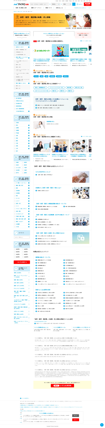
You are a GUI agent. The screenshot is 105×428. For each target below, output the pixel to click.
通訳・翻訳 (51, 340)
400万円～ (26, 249)
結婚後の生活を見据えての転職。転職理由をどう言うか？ (49, 243)
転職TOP (15, 11)
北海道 (57, 0)
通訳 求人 (54, 90)
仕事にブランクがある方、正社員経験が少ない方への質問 (49, 303)
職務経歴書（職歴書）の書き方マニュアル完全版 (47, 206)
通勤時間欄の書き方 (42, 278)
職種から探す (20, 11)
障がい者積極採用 (78, 373)
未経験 (22, 418)
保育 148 (18, 47)
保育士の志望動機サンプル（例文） (45, 222)
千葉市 (25, 167)
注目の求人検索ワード (41, 410)
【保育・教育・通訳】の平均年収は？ (45, 174)
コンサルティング (19, 213)
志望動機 (47, 405)
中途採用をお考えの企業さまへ (80, 7)
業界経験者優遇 (40, 373)
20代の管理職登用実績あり (58, 376)
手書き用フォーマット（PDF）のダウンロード (74, 281)
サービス (18, 198)
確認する (76, 419)
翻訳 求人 (70, 90)
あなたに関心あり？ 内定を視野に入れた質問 (74, 305)
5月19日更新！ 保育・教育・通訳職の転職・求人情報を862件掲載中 (78, 28)
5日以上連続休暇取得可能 (47, 376)
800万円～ (26, 254)
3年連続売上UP (43, 374)
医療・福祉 (52, 347)
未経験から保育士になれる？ (43, 190)
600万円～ (26, 251)
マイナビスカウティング (40, 321)
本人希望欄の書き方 (69, 265)
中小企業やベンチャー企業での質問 (72, 300)
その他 (17, 226)
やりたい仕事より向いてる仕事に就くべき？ (46, 235)
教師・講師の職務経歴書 (70, 206)
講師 (88, 340)
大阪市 (25, 170)
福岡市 (25, 172)
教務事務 (64, 341)
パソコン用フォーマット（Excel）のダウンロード (75, 284)
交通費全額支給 (65, 373)
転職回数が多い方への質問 (70, 303)
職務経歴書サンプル (32, 405)
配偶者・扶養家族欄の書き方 (71, 270)
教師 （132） (18, 64)
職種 (64, 4)
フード (17, 206)
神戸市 (17, 172)
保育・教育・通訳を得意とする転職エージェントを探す (49, 107)
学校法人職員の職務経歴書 (43, 209)
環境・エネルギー (19, 221)
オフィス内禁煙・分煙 (43, 375)
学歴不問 (65, 371)
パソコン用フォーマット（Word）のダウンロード (48, 284)
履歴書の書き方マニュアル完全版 (44, 260)
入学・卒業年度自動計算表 (70, 268)
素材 (17, 188)
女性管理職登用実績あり (52, 375)
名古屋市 (18, 170)
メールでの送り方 (41, 276)
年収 (32, 407)
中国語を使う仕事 (49, 371)
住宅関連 (18, 190)
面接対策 (45, 407)
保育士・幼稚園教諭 (57, 340)
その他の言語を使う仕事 (71, 375)
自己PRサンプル (41, 405)
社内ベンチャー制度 (65, 374)
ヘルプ (89, 7)
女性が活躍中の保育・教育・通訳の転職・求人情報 (42, 330)
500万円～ (18, 251)
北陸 (73, 0)
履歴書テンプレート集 (42, 281)
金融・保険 (18, 211)
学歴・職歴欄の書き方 (42, 262)
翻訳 (86, 341)
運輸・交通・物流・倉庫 (21, 218)
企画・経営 (57, 347)
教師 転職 (69, 87)
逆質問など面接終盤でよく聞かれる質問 (46, 295)
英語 (47, 76)
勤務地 (53, 4)
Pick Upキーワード (31, 410)
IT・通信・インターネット (21, 182)
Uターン (57, 405)
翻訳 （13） (18, 88)
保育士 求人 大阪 (78, 87)
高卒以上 (66, 76)
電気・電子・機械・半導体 (75, 347)
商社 (17, 195)
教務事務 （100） (19, 76)
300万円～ (18, 249)
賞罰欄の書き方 (41, 270)
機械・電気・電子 (19, 185)
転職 (21, 410)
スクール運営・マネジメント (79, 340)
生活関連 (18, 193)
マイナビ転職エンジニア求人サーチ (81, 327)
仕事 (41, 407)
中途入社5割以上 (85, 373)
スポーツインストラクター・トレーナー (42, 341)
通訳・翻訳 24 (19, 83)
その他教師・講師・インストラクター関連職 (74, 341)
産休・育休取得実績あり (62, 375)
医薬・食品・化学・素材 (84, 347)
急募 (62, 371)
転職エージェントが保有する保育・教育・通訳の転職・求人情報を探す (50, 323)
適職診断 (36, 407)
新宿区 (25, 162)
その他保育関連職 (70, 340)
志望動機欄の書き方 (42, 265)
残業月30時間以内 (57, 374)
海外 (90, 0)
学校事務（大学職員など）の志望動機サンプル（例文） (49, 224)
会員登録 (87, 4)
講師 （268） (18, 67)
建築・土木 (62, 347)
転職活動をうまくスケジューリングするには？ (47, 238)
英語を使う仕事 (42, 371)
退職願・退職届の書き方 (25, 407)
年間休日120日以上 (20, 100)
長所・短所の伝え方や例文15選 (44, 311)
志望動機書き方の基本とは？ (43, 219)
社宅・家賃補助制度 (20, 108)
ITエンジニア (66, 347)
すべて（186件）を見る (86, 40)
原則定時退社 (18, 106)
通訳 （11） (18, 85)
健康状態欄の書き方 (69, 278)
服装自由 (73, 371)
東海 (76, 0)
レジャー (18, 200)
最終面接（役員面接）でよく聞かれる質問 (46, 308)
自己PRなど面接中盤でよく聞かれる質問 (73, 292)
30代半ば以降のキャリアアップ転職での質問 (46, 298)
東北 (60, 0)
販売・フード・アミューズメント (43, 347)
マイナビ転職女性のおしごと (41, 327)
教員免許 (52, 76)
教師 (86, 340)
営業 (35, 347)
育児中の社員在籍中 (73, 374)
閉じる (75, 415)
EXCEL (36, 76)
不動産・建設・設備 (20, 216)
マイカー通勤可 (59, 373)
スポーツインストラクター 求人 (42, 90)
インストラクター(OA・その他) (56, 341)
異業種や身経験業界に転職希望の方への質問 (74, 298)
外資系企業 (37, 371)
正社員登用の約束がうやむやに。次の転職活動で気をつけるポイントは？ (52, 241)
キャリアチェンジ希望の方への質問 (45, 300)
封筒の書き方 (40, 268)
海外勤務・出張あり (57, 371)
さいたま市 (18, 167)
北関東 (63, 0)
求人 (25, 410)
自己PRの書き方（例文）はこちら (44, 227)
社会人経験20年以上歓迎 (81, 375)
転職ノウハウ (49, 7)
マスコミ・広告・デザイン (21, 208)
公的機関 (18, 224)
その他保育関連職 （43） (21, 54)
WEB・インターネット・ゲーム (43, 350)
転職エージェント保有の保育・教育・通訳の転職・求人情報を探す (51, 105)
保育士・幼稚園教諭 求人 (40, 87)
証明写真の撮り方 (41, 273)
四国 (84, 0)
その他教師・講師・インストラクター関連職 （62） (22, 80)
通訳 (84, 341)
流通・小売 (18, 203)
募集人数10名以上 (50, 374)
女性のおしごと (59, 7)
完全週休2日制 (19, 103)
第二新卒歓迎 (18, 98)
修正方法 (67, 276)
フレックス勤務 (46, 373)
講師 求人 (62, 90)
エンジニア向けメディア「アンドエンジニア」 (74, 407)
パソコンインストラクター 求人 (56, 87)
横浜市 (25, 165)
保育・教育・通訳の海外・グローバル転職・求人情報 (62, 330)
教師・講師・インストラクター (43, 340)
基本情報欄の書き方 (69, 260)
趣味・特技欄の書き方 (69, 273)
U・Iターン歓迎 (71, 373)
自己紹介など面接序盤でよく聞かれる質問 (46, 292)
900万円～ (18, 256)
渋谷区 (17, 165)
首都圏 (66, 0)
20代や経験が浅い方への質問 (71, 295)
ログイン (80, 4)
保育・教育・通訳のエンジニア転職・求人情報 (81, 330)
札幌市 (17, 162)
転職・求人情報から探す (21, 7)
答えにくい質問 (41, 305)
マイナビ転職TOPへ (25, 398)
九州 (87, 0)
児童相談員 (64, 340)
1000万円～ (26, 256)
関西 (79, 0)
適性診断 (52, 405)
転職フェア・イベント (36, 7)
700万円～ (18, 254)
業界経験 (59, 76)
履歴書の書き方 (24, 405)
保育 (35, 340)
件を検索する (22, 262)
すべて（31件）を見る (86, 136)
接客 (42, 76)
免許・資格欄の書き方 (69, 262)
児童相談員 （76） (19, 52)
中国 (81, 0)
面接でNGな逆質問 (69, 308)
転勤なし (69, 371)
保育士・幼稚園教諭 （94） (21, 49)
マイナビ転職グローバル (59, 327)
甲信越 (70, 0)
